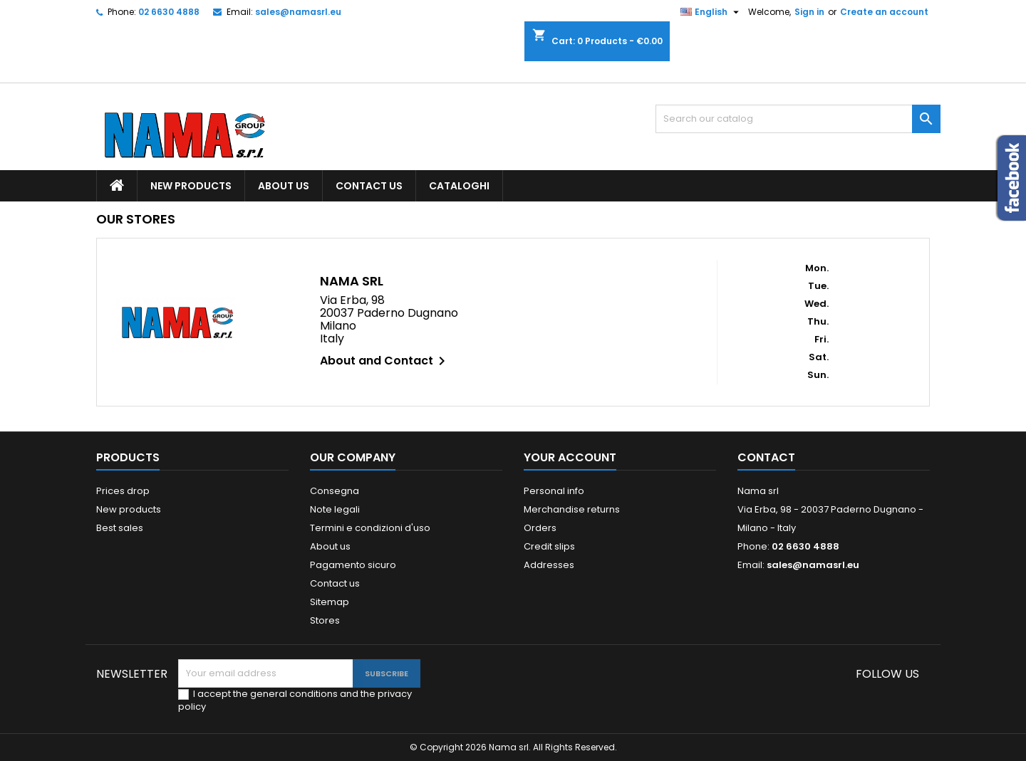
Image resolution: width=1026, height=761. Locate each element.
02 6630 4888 (169, 12)
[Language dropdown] (711, 12)
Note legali (335, 509)
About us (283, 186)
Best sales (119, 528)
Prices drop (123, 491)
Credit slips (549, 546)
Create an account (884, 12)
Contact (766, 457)
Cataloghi (459, 186)
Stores (325, 620)
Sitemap (329, 602)
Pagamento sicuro (353, 565)
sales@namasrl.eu (298, 12)
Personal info (554, 491)
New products (191, 186)
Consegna (334, 491)
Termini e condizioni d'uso (370, 528)
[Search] (798, 119)
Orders (540, 528)
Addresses (549, 565)
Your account (570, 457)
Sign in (809, 12)
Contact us (369, 186)
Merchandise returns (572, 509)
